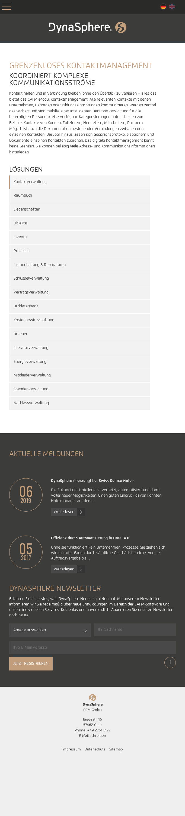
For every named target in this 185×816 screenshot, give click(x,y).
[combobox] (50, 686)
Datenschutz (95, 805)
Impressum (71, 805)
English (172, 6)
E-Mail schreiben (92, 791)
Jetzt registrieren (31, 719)
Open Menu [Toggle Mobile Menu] (7, 7)
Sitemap (116, 805)
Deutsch (163, 6)
